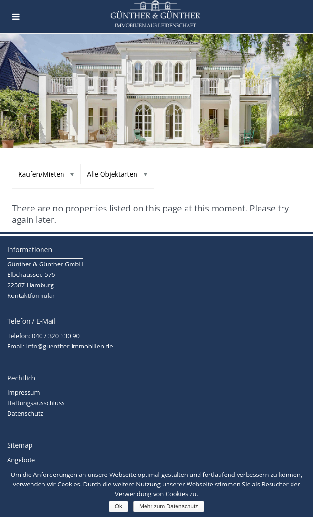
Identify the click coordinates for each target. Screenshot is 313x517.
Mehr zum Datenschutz (168, 506)
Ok (118, 506)
